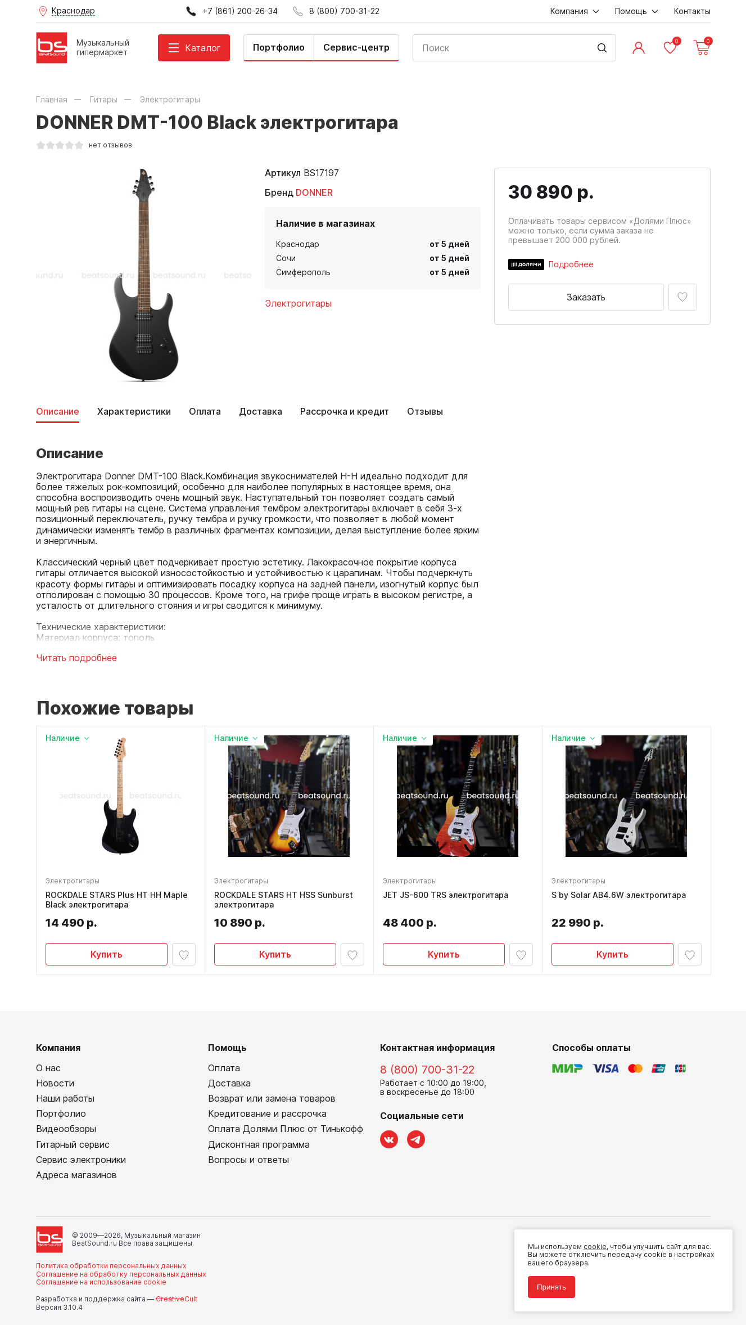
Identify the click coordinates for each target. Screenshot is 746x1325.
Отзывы (425, 411)
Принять (551, 1287)
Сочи (286, 258)
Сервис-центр (356, 47)
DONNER (314, 192)
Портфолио (279, 47)
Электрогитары (298, 303)
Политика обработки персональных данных (111, 1265)
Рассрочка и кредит (344, 411)
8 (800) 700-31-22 (427, 1069)
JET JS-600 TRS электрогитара (445, 895)
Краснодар (297, 244)
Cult (176, 1299)
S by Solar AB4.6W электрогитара (618, 895)
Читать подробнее (76, 658)
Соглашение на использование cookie (101, 1282)
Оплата (205, 411)
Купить (107, 954)
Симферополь (303, 272)
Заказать (586, 297)
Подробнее (571, 264)
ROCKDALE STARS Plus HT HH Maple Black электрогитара (117, 900)
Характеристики (134, 411)
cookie (595, 1246)
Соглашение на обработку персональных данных (121, 1274)
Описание (57, 411)
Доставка (260, 411)
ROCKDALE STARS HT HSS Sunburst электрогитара (283, 900)
